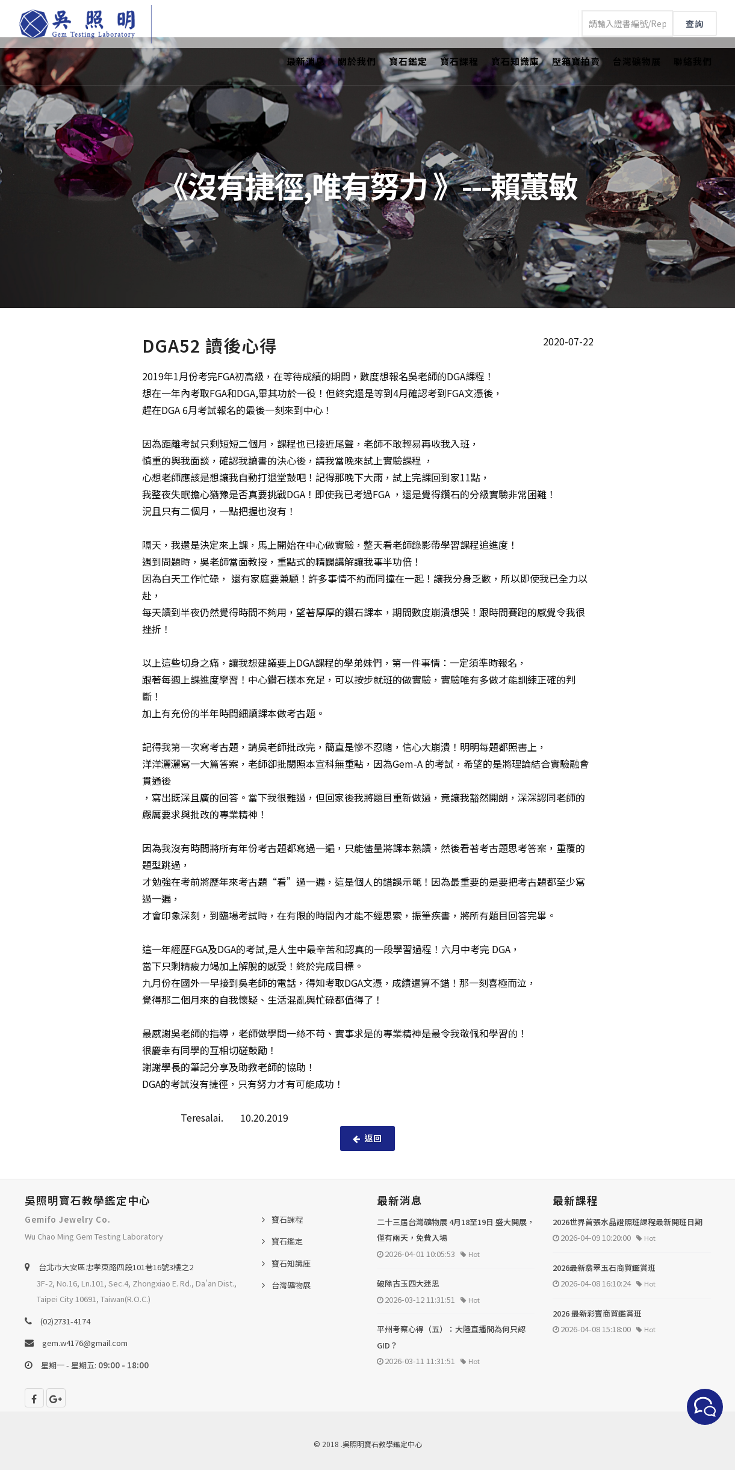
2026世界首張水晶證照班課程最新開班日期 (627, 1222)
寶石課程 (459, 61)
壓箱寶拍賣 (576, 61)
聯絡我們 (693, 61)
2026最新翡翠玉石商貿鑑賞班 (604, 1267)
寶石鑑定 (408, 61)
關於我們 (357, 61)
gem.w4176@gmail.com (85, 1342)
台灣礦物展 (637, 61)
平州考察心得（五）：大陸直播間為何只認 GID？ (451, 1337)
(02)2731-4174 (65, 1321)
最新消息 (306, 61)
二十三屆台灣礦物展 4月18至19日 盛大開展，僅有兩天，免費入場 (456, 1230)
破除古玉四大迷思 (408, 1283)
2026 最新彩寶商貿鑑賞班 (597, 1313)
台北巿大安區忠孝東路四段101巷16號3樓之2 (116, 1267)
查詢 (695, 23)
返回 (367, 1138)
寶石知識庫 (515, 61)
